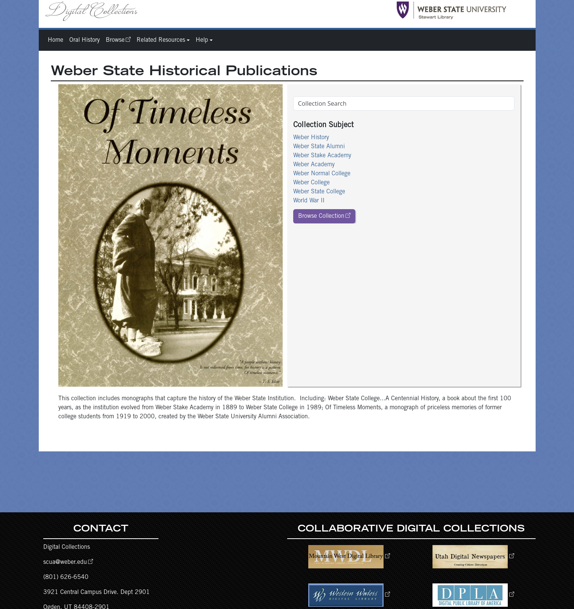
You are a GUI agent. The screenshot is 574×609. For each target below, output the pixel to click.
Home (55, 40)
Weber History (311, 138)
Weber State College (319, 192)
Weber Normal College (321, 174)
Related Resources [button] (161, 40)
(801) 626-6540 (65, 577)
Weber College (311, 183)
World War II (308, 201)
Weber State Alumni (319, 147)
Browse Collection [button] (321, 216)
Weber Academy (314, 165)
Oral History (84, 40)
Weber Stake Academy (322, 156)
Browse (115, 40)
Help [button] (202, 40)
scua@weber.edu (65, 562)
